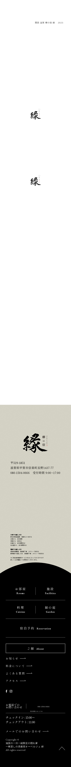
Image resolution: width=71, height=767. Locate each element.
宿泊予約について (18, 381)
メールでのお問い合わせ (23, 731)
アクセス (12, 681)
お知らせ (11, 150)
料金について (15, 666)
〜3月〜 (11, 210)
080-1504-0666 (44, 706)
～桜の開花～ (14, 144)
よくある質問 (15, 673)
